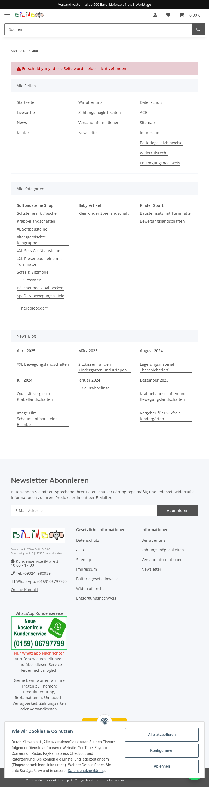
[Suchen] (98, 29)
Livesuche (26, 112)
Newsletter (88, 132)
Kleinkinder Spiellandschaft (103, 213)
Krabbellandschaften (36, 221)
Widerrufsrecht (154, 152)
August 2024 (151, 350)
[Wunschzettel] (168, 15)
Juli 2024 (24, 380)
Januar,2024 (89, 380)
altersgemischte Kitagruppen (31, 239)
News (22, 122)
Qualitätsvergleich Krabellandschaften (35, 396)
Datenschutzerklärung (106, 491)
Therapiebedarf (33, 308)
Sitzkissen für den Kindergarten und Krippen (102, 367)
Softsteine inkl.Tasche (37, 213)
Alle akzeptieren (160, 734)
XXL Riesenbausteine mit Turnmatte (39, 261)
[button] (155, 15)
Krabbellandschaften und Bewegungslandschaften (163, 396)
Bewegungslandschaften (162, 221)
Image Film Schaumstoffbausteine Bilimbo (37, 418)
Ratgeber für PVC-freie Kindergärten (160, 415)
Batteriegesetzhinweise (161, 142)
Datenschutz (151, 102)
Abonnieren (178, 510)
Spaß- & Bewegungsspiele (40, 295)
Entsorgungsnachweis (160, 162)
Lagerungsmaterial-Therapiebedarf (158, 367)
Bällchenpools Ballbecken (40, 287)
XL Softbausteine (32, 229)
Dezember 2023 (154, 380)
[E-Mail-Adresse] (84, 510)
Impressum (150, 132)
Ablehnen (160, 766)
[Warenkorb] (190, 15)
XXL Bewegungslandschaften (43, 364)
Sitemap (147, 122)
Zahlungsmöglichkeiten (99, 112)
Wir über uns (90, 102)
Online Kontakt (24, 589)
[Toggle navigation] (7, 12)
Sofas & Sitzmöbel (33, 272)
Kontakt (24, 132)
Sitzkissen (32, 280)
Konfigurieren (159, 750)
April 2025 (26, 350)
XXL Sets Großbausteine (38, 250)
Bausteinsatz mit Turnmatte (165, 213)
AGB (143, 112)
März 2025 (87, 350)
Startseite (25, 102)
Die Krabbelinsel (96, 388)
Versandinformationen (98, 122)
